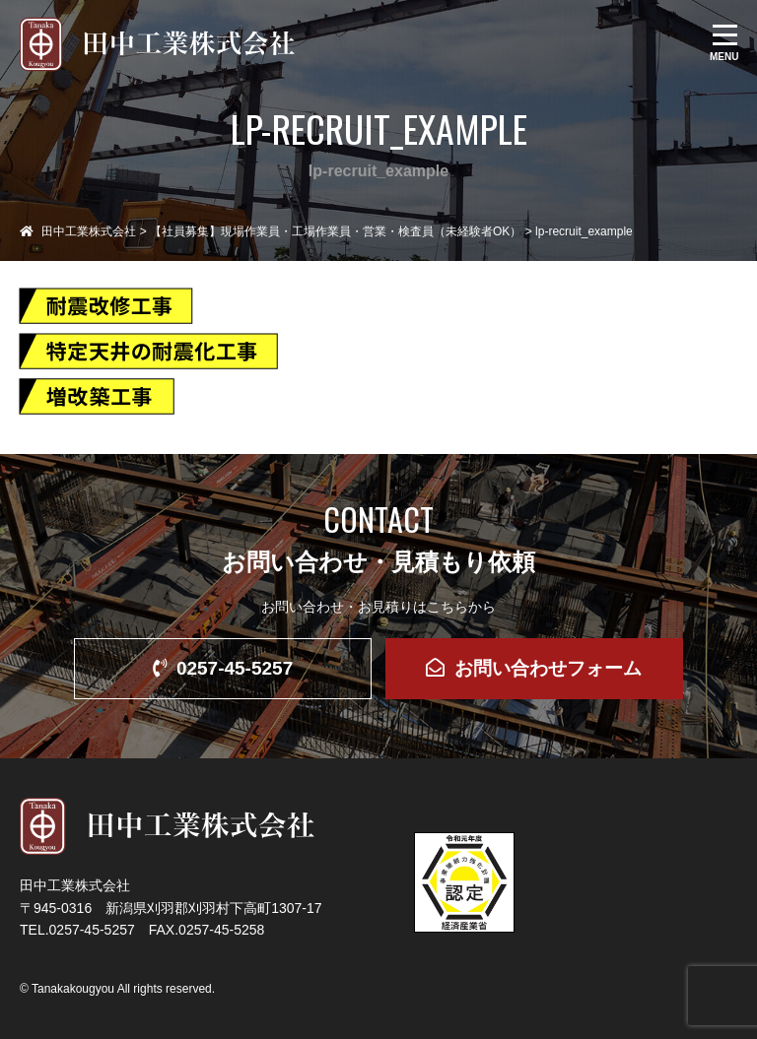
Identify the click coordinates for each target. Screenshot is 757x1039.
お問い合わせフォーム (534, 668)
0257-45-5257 (223, 668)
